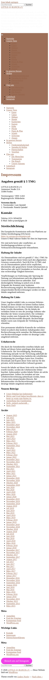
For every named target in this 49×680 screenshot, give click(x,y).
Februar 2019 (12, 520)
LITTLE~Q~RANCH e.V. (12, 7)
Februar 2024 (12, 432)
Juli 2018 (10, 534)
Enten (13, 43)
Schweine (15, 66)
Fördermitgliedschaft (20, 76)
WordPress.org (12, 623)
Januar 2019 (11, 522)
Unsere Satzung (18, 94)
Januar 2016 (11, 597)
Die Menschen (17, 87)
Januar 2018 (11, 548)
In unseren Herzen (14, 71)
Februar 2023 (12, 443)
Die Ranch (15, 92)
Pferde (14, 59)
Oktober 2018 (12, 529)
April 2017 (10, 569)
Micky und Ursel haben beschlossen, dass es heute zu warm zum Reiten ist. (24, 397)
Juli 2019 (10, 508)
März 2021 (10, 473)
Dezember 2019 (13, 499)
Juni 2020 (10, 487)
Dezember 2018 (13, 524)
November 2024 (13, 427)
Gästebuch (10, 97)
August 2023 (11, 434)
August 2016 (11, 585)
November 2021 (13, 462)
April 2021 (10, 471)
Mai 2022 (10, 448)
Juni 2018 (10, 536)
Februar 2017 (12, 573)
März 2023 (10, 441)
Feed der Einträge (13, 618)
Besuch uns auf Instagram (16, 661)
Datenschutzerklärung (15, 637)
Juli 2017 (10, 562)
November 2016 (13, 580)
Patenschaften (17, 80)
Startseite (10, 38)
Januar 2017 (11, 576)
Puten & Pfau (17, 62)
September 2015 (13, 604)
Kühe (13, 57)
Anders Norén (23, 677)
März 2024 (10, 429)
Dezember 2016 (13, 578)
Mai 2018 (10, 538)
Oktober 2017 (12, 555)
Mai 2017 (10, 566)
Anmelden (10, 616)
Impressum (11, 635)
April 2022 (10, 450)
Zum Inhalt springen (9, 2)
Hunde (14, 50)
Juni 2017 (10, 564)
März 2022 (10, 452)
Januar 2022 (11, 457)
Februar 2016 (12, 594)
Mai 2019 (10, 513)
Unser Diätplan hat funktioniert (19, 394)
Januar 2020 (11, 497)
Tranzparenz (16, 90)
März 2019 (10, 518)
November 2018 (13, 527)
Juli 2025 (10, 418)
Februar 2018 (12, 545)
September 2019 (13, 504)
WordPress (13, 672)
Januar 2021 (11, 476)
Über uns (10, 85)
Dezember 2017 (13, 550)
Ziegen (14, 69)
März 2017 (10, 571)
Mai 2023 (10, 436)
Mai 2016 (10, 590)
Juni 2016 (10, 587)
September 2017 (13, 557)
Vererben (15, 83)
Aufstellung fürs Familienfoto (18, 401)
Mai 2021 (10, 469)
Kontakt (9, 633)
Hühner (14, 48)
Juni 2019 (10, 511)
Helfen (9, 73)
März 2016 (10, 592)
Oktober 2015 (12, 601)
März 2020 (10, 494)
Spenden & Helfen (19, 78)
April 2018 (10, 541)
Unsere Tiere (11, 41)
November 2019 (13, 501)
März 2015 (10, 606)
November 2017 (13, 552)
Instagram (10, 99)
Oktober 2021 (12, 464)
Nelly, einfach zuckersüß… (17, 403)
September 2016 (13, 583)
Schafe (14, 64)
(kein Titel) (11, 405)
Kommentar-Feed (13, 620)
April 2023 (10, 438)
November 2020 (13, 480)
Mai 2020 (10, 490)
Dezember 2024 (13, 425)
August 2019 (11, 506)
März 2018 (10, 543)
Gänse (14, 45)
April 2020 (10, 492)
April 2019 (10, 515)
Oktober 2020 (12, 483)
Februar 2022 (12, 455)
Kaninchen (16, 52)
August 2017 (11, 559)
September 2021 (13, 466)
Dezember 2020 (13, 478)
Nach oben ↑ (37, 677)
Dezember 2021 (13, 459)
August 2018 (11, 531)
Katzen (14, 55)
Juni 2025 (10, 420)
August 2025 (11, 415)
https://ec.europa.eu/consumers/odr (15, 236)
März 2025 (10, 422)
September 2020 (13, 485)
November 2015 (13, 599)
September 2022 (13, 445)
